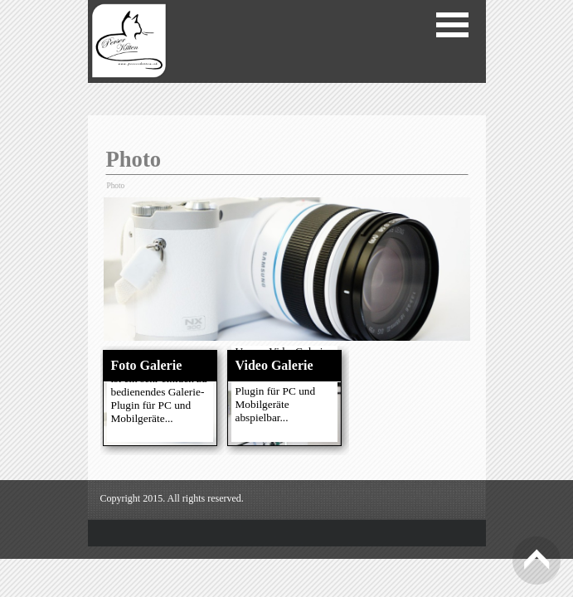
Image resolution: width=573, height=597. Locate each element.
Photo (116, 186)
